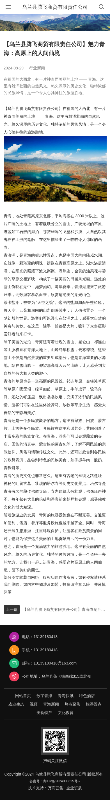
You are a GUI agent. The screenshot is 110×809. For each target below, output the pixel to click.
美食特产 (44, 712)
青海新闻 (51, 704)
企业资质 (74, 788)
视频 (34, 704)
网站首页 (23, 695)
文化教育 (66, 712)
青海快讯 (66, 695)
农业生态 (16, 704)
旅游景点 (94, 704)
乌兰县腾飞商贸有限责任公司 (55, 7)
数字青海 (44, 695)
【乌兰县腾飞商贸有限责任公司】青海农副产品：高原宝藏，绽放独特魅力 (65, 609)
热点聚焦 (72, 704)
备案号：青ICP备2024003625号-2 (54, 781)
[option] (55, 22)
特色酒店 (87, 695)
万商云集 (55, 788)
